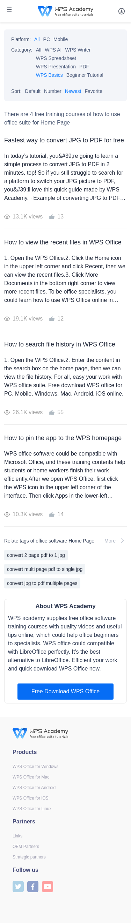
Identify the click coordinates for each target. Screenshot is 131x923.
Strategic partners (29, 857)
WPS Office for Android (34, 787)
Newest (73, 91)
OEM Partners (26, 846)
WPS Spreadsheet (56, 58)
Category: (21, 50)
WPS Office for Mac (31, 777)
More (115, 540)
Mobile (60, 39)
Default (33, 91)
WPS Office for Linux (32, 808)
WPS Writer (78, 50)
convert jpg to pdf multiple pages (42, 583)
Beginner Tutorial (84, 75)
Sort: (16, 91)
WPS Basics (49, 75)
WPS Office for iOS (30, 798)
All (37, 39)
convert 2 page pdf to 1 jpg (36, 555)
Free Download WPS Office (65, 691)
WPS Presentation (56, 66)
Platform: (21, 39)
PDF (84, 66)
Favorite (93, 91)
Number (52, 91)
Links (17, 836)
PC (46, 39)
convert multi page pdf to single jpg (44, 569)
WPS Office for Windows (35, 766)
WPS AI (53, 50)
